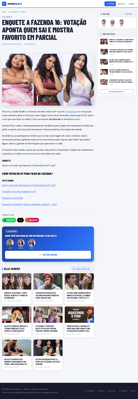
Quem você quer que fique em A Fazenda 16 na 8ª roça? (29, 185)
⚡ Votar (110, 4)
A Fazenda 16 (13, 12)
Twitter (133, 391)
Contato (101, 391)
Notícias (121, 4)
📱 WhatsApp (9, 220)
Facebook (112, 391)
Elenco (131, 4)
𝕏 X (20, 220)
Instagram (123, 391)
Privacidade (90, 391)
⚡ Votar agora (48, 254)
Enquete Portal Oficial (12, 198)
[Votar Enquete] (12, 4)
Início (4, 12)
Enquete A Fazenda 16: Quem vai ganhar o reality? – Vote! (29, 204)
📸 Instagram (32, 220)
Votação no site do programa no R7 (19, 191)
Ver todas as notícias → (82, 269)
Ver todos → (129, 14)
